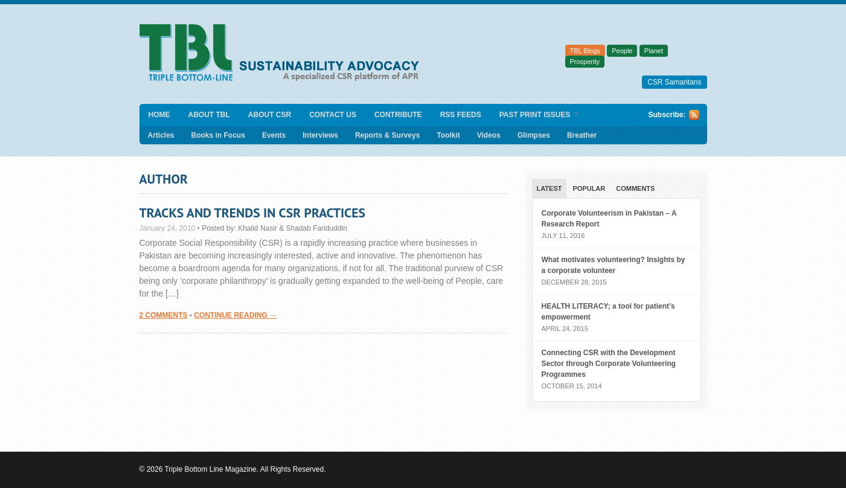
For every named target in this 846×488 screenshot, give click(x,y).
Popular (588, 188)
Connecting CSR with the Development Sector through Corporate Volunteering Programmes (609, 363)
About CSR (269, 115)
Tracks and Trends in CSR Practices (252, 212)
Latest (549, 188)
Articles (161, 135)
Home (159, 115)
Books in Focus (218, 135)
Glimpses (534, 135)
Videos (489, 135)
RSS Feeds (460, 115)
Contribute (398, 115)
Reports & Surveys (387, 135)
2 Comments (163, 315)
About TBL (209, 115)
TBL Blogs (585, 50)
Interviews (320, 135)
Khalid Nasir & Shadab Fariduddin (292, 228)
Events (274, 135)
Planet (653, 50)
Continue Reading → (235, 315)
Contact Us (332, 115)
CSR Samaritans (674, 82)
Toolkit (448, 135)
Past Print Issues (535, 115)
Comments (635, 188)
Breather (582, 135)
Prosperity (585, 61)
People (622, 50)
